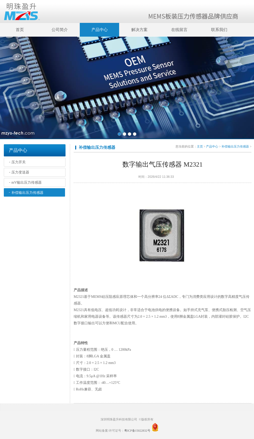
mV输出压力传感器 (26, 182)
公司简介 (60, 29)
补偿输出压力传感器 (27, 193)
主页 (200, 146)
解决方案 (139, 29)
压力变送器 (20, 172)
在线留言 (179, 29)
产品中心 (99, 29)
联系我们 (219, 29)
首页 (20, 29)
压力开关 (18, 162)
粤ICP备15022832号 (137, 430)
